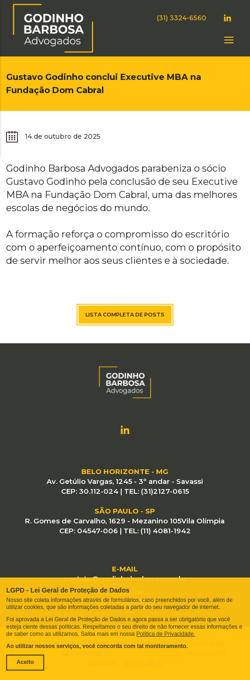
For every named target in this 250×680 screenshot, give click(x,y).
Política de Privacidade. (165, 634)
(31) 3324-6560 (181, 18)
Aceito (25, 662)
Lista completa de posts (125, 314)
